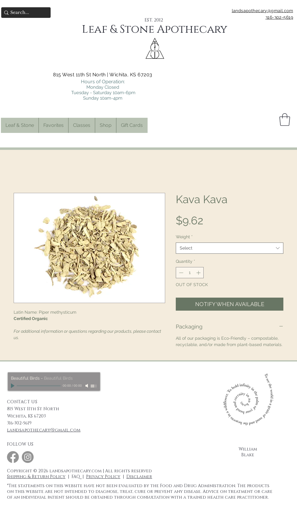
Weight (184, 236)
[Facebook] (13, 457)
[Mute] (87, 386)
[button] (53, 125)
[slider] (94, 386)
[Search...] (24, 12)
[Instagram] (28, 457)
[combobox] (229, 248)
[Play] (13, 385)
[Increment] (199, 272)
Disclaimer (139, 477)
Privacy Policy (103, 477)
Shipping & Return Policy (36, 477)
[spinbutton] (189, 272)
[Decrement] (180, 272)
